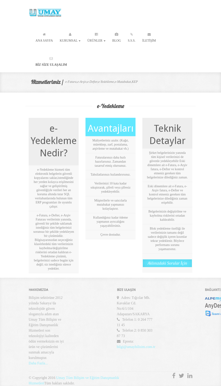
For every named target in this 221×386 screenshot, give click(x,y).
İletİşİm (149, 36)
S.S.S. (132, 36)
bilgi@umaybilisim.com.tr (136, 348)
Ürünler (96, 36)
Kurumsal (70, 36)
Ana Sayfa (44, 36)
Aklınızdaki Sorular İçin (167, 263)
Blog (116, 36)
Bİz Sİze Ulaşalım (51, 60)
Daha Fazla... (38, 364)
